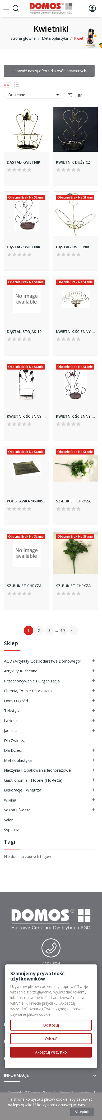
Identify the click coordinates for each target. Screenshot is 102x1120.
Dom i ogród (16, 700)
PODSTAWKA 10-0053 (26, 500)
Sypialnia (11, 829)
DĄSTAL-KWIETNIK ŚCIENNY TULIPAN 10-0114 (75, 246)
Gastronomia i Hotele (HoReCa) (33, 780)
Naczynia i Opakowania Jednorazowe (37, 770)
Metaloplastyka (18, 760)
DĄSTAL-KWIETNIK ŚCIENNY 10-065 (26, 162)
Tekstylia (12, 710)
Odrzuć (51, 1038)
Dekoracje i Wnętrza (22, 790)
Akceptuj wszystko (51, 1052)
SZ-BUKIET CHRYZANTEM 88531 (26, 585)
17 (63, 630)
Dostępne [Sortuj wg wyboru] (34, 95)
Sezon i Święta (17, 809)
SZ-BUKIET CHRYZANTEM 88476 (75, 500)
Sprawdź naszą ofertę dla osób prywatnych (49, 70)
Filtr (78, 95)
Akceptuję (82, 1111)
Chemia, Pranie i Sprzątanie (29, 690)
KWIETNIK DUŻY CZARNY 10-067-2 (75, 162)
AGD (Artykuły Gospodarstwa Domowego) (42, 661)
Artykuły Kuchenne (21, 670)
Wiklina (10, 800)
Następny (71, 630)
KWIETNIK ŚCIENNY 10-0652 (75, 331)
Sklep (11, 644)
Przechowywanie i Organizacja (32, 680)
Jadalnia (10, 730)
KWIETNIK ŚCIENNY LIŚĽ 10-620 (26, 416)
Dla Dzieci (13, 750)
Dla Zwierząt (15, 740)
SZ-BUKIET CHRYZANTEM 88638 (75, 585)
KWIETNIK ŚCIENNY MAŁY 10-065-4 (75, 416)
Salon (8, 819)
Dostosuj (51, 1025)
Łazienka (12, 720)
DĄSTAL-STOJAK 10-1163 (26, 331)
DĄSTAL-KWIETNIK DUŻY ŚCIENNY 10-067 (26, 246)
